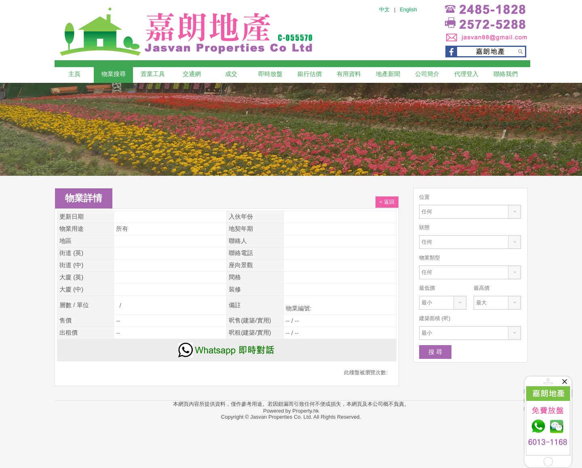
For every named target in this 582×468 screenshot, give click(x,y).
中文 (384, 9)
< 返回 (387, 202)
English (408, 9)
